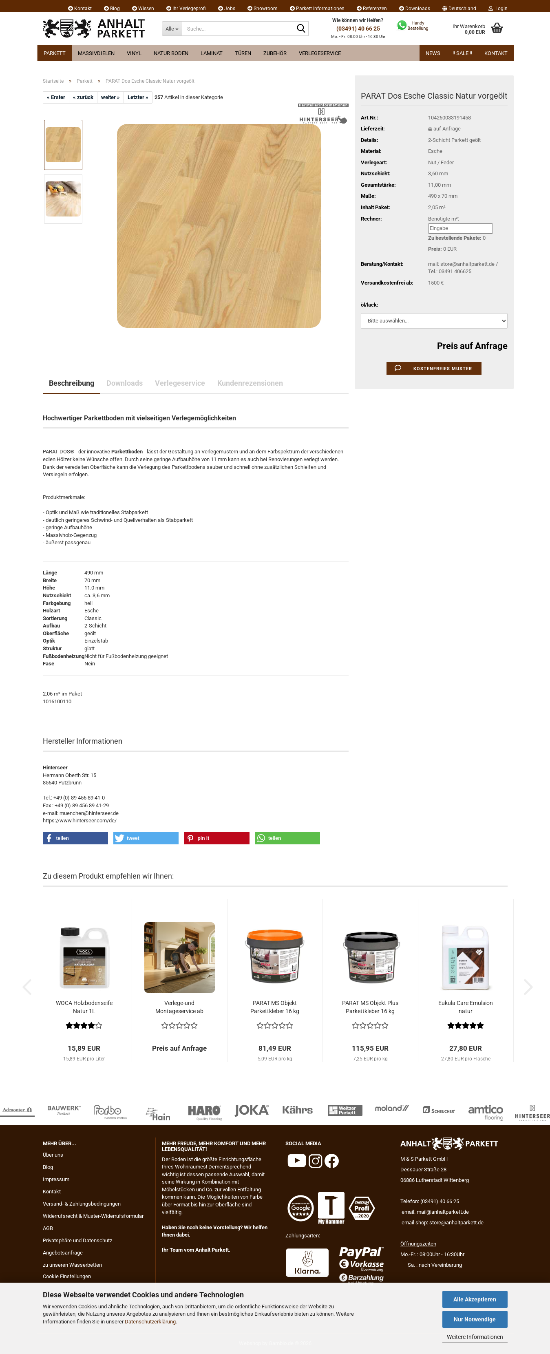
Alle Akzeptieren (474, 1299)
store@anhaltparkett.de (456, 1222)
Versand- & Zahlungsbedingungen (82, 1204)
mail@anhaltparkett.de (443, 1212)
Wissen (143, 8)
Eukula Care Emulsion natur (465, 1007)
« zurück (83, 97)
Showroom (262, 8)
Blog (112, 8)
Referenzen (372, 8)
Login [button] (498, 8)
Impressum (56, 1179)
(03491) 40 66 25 (358, 28)
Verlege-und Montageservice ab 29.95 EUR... (179, 1007)
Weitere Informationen (475, 1337)
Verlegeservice (320, 53)
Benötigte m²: (443, 219)
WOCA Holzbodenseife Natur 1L (84, 1007)
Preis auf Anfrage (472, 346)
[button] (459, 6)
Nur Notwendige (475, 1319)
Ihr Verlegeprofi (186, 8)
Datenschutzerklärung (150, 1322)
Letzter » (138, 97)
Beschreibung (71, 383)
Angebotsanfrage (63, 1253)
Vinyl (134, 53)
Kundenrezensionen (250, 383)
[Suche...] (172, 28)
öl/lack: (369, 305)
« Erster (56, 97)
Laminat (212, 53)
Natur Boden (171, 53)
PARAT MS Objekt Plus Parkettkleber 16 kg (370, 1007)
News (433, 53)
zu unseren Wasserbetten (72, 1265)
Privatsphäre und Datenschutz (77, 1240)
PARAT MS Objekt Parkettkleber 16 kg (274, 1007)
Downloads (414, 8)
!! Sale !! (462, 53)
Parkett (55, 53)
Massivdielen (96, 53)
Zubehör (275, 53)
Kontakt (80, 8)
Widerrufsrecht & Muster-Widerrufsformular (93, 1216)
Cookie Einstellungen (67, 1276)
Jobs (226, 8)
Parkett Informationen (317, 8)
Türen (243, 53)
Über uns (53, 1155)
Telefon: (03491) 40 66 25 (429, 1201)
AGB (48, 1228)
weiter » (110, 97)
